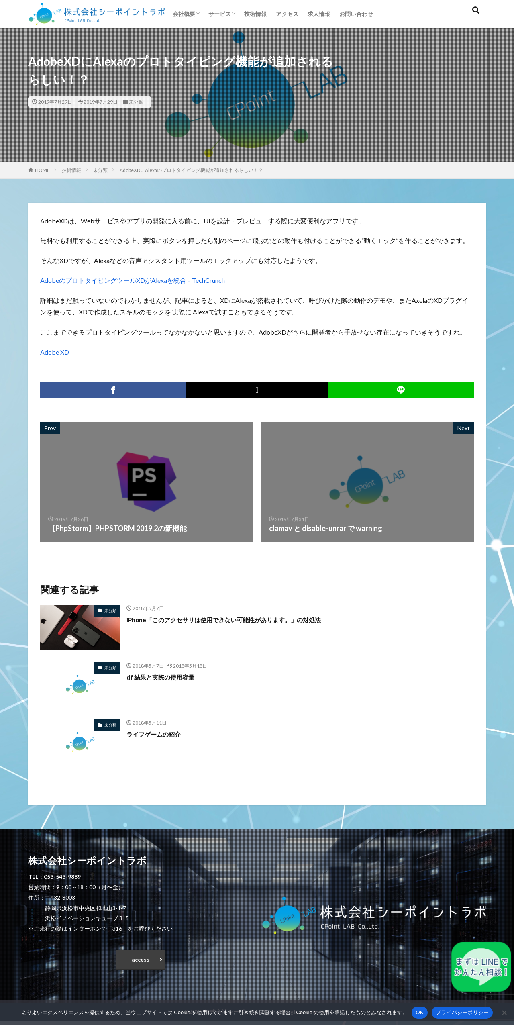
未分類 (136, 102)
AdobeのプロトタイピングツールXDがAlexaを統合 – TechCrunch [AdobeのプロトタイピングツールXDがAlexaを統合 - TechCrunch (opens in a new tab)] (132, 280)
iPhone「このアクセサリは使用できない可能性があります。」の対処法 (242, 619)
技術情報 (255, 13)
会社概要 (184, 13)
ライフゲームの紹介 (159, 733)
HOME (42, 170)
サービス (219, 13)
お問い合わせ (356, 13)
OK (419, 1012)
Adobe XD (54, 352)
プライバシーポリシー (462, 1012)
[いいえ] (504, 1013)
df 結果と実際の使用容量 (167, 676)
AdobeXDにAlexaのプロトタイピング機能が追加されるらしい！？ (191, 170)
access (140, 961)
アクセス (287, 13)
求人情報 (319, 13)
